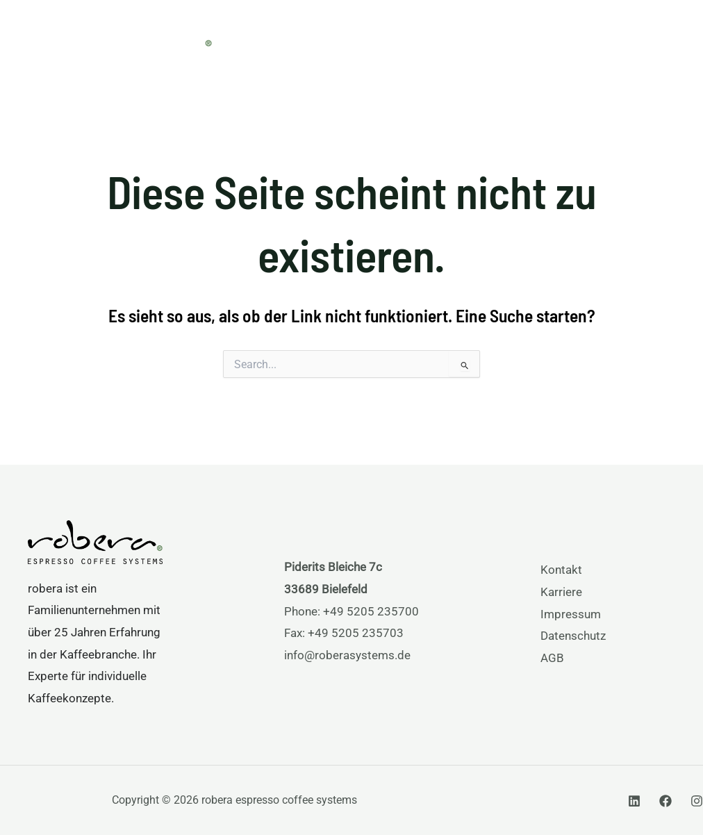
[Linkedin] (634, 801)
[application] (375, 36)
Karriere (561, 592)
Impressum (570, 614)
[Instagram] (696, 801)
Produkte (347, 36)
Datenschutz (573, 636)
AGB (552, 658)
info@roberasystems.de (347, 655)
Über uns (508, 36)
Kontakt (561, 570)
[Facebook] (665, 801)
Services (429, 36)
